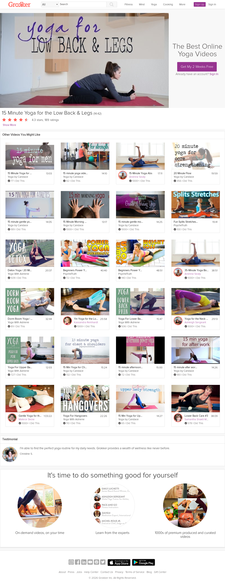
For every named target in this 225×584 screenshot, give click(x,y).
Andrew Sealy (137, 176)
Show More (9, 125)
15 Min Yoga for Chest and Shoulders (75, 367)
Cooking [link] (168, 4)
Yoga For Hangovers (75, 416)
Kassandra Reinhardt (86, 322)
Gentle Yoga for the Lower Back (30, 416)
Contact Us (107, 572)
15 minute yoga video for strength (75, 173)
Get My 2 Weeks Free (197, 67)
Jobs (79, 572)
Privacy (119, 572)
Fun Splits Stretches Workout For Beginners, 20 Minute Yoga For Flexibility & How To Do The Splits (186, 222)
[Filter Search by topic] (50, 4)
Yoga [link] (154, 4)
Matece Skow (26, 419)
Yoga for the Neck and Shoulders (197, 319)
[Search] (83, 4)
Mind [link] (142, 4)
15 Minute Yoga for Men (20, 173)
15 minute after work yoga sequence (186, 367)
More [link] (182, 4)
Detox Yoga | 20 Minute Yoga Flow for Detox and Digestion (20, 270)
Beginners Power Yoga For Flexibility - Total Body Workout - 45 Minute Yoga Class (75, 270)
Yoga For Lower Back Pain (130, 319)
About (62, 572)
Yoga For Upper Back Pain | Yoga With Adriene (20, 367)
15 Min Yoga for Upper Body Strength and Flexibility (130, 416)
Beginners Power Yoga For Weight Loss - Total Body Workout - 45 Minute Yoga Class (130, 270)
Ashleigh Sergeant (195, 322)
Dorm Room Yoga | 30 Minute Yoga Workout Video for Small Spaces (20, 319)
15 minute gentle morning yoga (130, 222)
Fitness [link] (129, 4)
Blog (149, 572)
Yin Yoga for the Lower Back (86, 319)
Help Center (91, 572)
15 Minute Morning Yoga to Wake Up (75, 222)
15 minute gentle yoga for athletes (20, 222)
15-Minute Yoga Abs (140, 173)
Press (71, 572)
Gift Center (160, 572)
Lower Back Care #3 (196, 416)
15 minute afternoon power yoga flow (130, 367)
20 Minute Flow (182, 173)
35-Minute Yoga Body (197, 270)
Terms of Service (134, 572)
